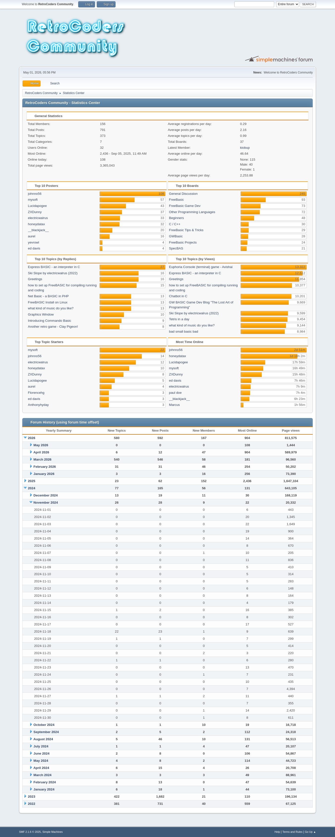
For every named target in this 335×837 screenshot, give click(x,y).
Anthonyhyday (38, 405)
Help (277, 831)
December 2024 (45, 495)
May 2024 (40, 761)
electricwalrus (38, 218)
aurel (31, 236)
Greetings (35, 279)
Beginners (176, 218)
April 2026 (41, 452)
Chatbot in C (178, 296)
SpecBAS (176, 248)
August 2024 (43, 739)
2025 (31, 481)
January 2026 (43, 474)
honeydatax (36, 224)
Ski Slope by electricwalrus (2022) (53, 273)
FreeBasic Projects (183, 242)
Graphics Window (41, 314)
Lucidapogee (37, 206)
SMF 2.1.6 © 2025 (30, 831)
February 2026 (44, 466)
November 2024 (45, 502)
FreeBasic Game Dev (184, 206)
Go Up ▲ (310, 831)
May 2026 (40, 445)
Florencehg (36, 392)
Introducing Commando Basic (49, 320)
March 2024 (42, 775)
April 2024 (41, 768)
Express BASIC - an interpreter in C (54, 267)
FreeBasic (176, 199)
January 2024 (43, 789)
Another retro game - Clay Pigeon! (53, 326)
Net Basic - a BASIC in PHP (48, 296)
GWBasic (176, 236)
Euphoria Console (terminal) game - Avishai (201, 267)
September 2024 (46, 732)
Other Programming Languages (192, 212)
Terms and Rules (293, 831)
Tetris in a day (179, 319)
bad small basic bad (183, 331)
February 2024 (44, 782)
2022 (31, 804)
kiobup (245, 147)
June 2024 (41, 753)
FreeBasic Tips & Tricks (186, 230)
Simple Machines (52, 831)
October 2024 (43, 725)
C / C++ (174, 224)
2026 (31, 438)
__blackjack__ (38, 230)
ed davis (34, 248)
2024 (31, 488)
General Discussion (183, 194)
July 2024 (40, 746)
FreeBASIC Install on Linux (48, 302)
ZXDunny (35, 212)
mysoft (33, 199)
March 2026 (42, 459)
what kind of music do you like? (50, 308)
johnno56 (35, 194)
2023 (31, 796)
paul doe (175, 392)
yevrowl (33, 242)
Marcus (174, 405)
